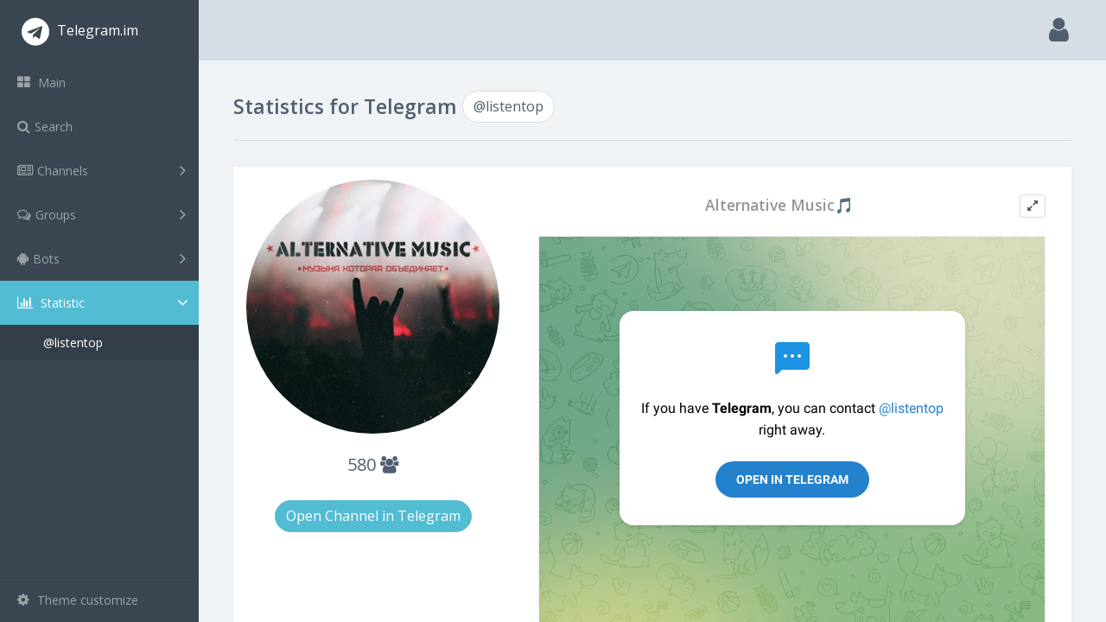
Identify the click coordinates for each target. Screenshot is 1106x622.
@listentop (73, 342)
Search (45, 126)
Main (41, 82)
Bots (101, 258)
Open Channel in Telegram (373, 515)
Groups (101, 214)
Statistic (104, 303)
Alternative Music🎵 (779, 205)
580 (372, 464)
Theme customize (77, 600)
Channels (101, 170)
